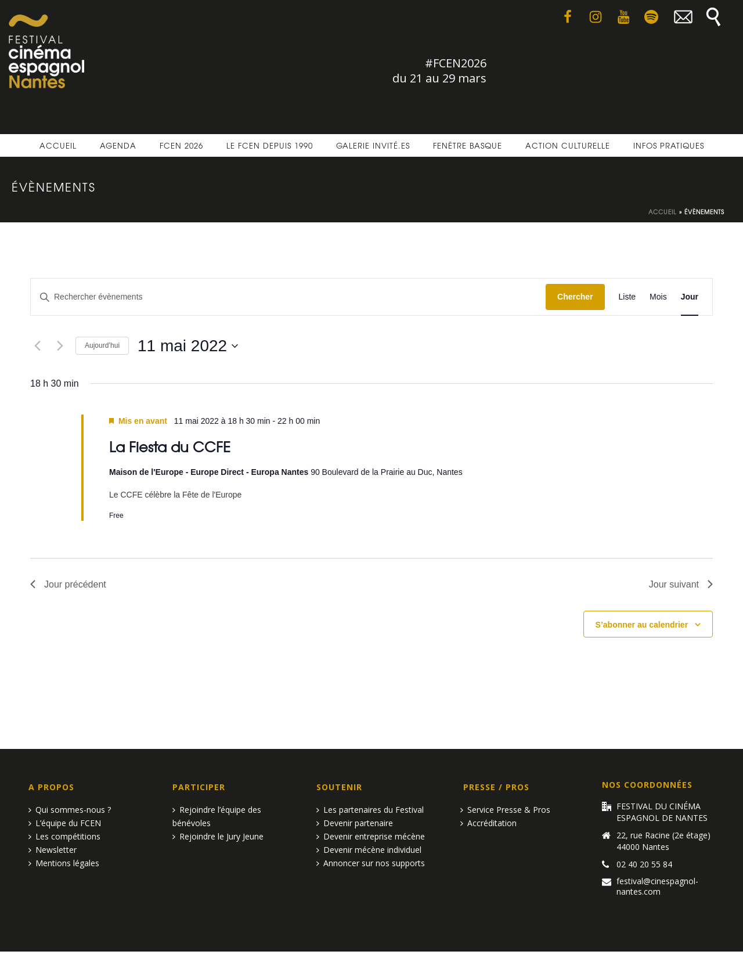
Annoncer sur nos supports (370, 863)
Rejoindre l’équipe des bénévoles (216, 816)
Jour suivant (681, 584)
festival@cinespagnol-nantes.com (657, 886)
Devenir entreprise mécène (370, 836)
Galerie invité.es (373, 145)
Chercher (575, 296)
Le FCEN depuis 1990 (269, 145)
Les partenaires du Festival (370, 809)
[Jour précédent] (37, 346)
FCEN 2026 (181, 145)
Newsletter (52, 849)
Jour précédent (68, 584)
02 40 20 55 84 (644, 864)
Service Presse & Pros (505, 809)
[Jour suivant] (60, 346)
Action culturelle (567, 145)
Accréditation (488, 822)
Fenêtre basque (467, 145)
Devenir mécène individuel (368, 849)
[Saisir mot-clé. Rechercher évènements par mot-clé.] (288, 297)
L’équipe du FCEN (64, 822)
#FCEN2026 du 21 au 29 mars (439, 70)
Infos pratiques (668, 145)
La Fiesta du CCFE (169, 446)
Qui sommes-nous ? (69, 809)
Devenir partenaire (354, 822)
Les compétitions (64, 836)
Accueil (58, 145)
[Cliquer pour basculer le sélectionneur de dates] (188, 346)
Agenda (118, 145)
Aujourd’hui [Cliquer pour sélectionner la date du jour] (102, 345)
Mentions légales (63, 863)
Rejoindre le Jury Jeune (218, 836)
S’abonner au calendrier (642, 624)
